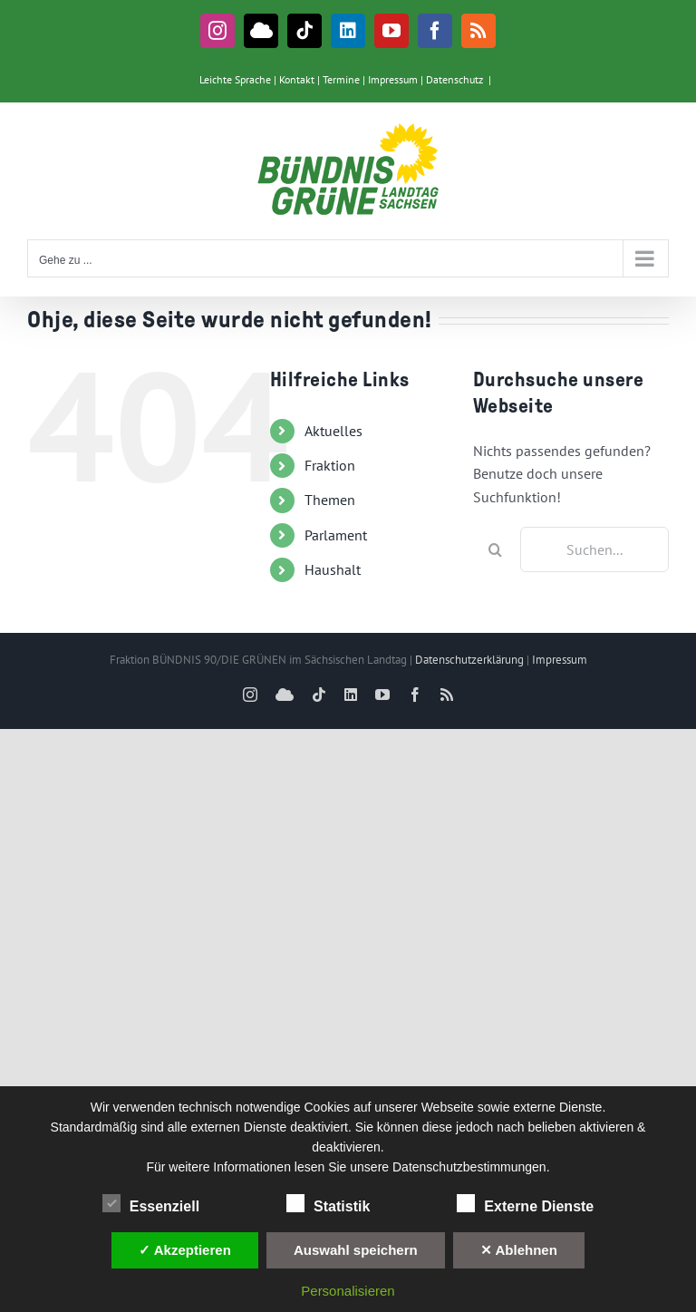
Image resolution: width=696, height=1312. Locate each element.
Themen (329, 500)
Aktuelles (333, 431)
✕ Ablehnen (518, 1250)
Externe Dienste (525, 1204)
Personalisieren (347, 1290)
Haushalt (332, 569)
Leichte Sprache (235, 79)
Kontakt (296, 79)
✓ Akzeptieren (185, 1250)
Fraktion (329, 465)
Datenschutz (454, 79)
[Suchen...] (594, 549)
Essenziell (150, 1204)
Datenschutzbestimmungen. (471, 1167)
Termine (341, 79)
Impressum (393, 79)
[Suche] (495, 549)
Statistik (328, 1204)
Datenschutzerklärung (469, 659)
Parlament (335, 535)
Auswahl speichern (356, 1250)
